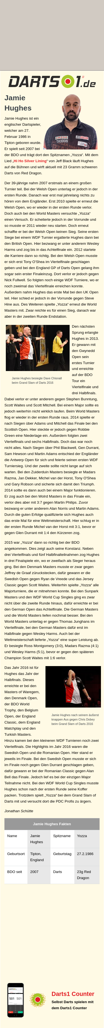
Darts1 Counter (73, 994)
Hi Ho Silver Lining (30, 161)
